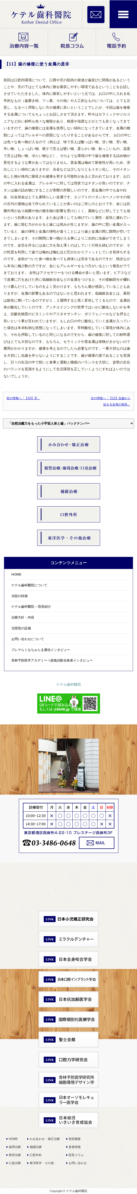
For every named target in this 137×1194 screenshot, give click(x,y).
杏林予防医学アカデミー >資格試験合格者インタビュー (52, 661)
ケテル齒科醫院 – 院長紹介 (31, 606)
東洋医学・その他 (42, 1163)
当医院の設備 (21, 628)
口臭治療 (15, 1163)
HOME (16, 574)
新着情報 (75, 1147)
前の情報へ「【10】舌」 (23, 398)
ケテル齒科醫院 (68, 684)
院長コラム (76, 1155)
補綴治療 (36, 1147)
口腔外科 (36, 1155)
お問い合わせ (78, 1163)
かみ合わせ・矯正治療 (45, 1139)
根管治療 (15, 1155)
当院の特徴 (19, 596)
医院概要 (75, 1139)
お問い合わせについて (27, 639)
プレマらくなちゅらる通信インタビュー (40, 650)
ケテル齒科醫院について (29, 585)
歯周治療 (15, 1147)
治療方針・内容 (22, 617)
